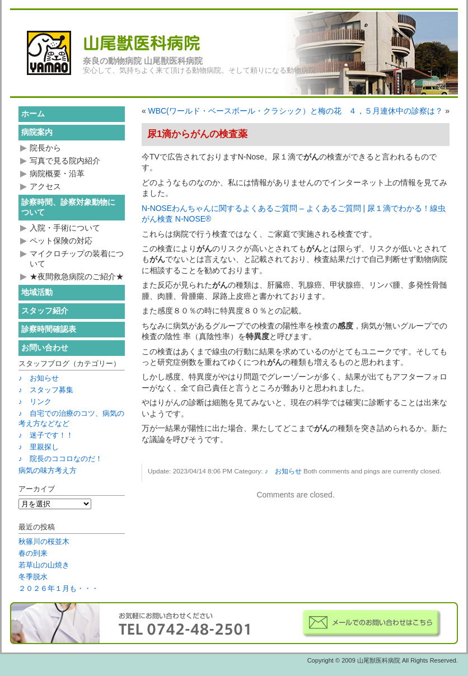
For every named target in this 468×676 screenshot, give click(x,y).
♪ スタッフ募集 (45, 390)
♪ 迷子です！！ (45, 435)
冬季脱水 (33, 576)
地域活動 (37, 292)
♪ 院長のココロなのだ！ (60, 458)
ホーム (33, 113)
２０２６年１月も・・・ (58, 588)
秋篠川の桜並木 (43, 541)
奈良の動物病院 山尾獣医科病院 (143, 61)
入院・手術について (65, 227)
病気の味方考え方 (47, 470)
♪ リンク (35, 401)
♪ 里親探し (38, 447)
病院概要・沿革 (57, 173)
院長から (45, 147)
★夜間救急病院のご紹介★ (77, 276)
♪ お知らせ (283, 471)
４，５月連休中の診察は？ (396, 110)
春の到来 (33, 553)
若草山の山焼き (43, 565)
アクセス (45, 186)
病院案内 (37, 132)
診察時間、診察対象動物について (68, 207)
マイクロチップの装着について (77, 258)
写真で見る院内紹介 (65, 160)
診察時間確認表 (48, 329)
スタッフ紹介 (44, 310)
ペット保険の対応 (61, 240)
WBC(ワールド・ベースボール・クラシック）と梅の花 (244, 110)
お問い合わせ (44, 347)
